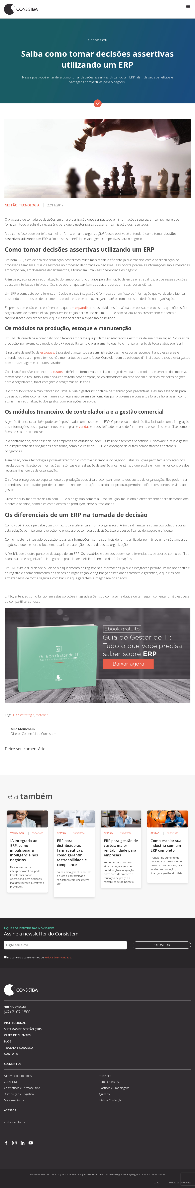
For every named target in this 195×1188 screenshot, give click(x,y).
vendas (84, 426)
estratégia (27, 715)
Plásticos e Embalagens (114, 1088)
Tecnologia (29, 205)
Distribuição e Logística (19, 1094)
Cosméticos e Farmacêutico (22, 1088)
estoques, (47, 352)
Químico (104, 1094)
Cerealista (10, 1082)
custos (58, 372)
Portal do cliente (14, 1122)
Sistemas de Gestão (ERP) (23, 1029)
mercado (42, 715)
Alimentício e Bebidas (18, 1076)
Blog (7, 1041)
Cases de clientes (17, 1035)
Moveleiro (105, 1076)
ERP (16, 715)
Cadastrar (162, 945)
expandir (82, 307)
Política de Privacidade (58, 957)
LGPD (156, 1182)
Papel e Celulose (109, 1082)
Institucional (15, 1023)
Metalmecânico (14, 1100)
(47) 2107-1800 (17, 1012)
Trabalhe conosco (18, 1047)
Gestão (11, 205)
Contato (11, 1053)
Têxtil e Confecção (111, 1100)
